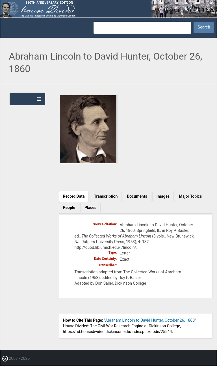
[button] (88, 163)
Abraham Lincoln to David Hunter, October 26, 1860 (150, 320)
